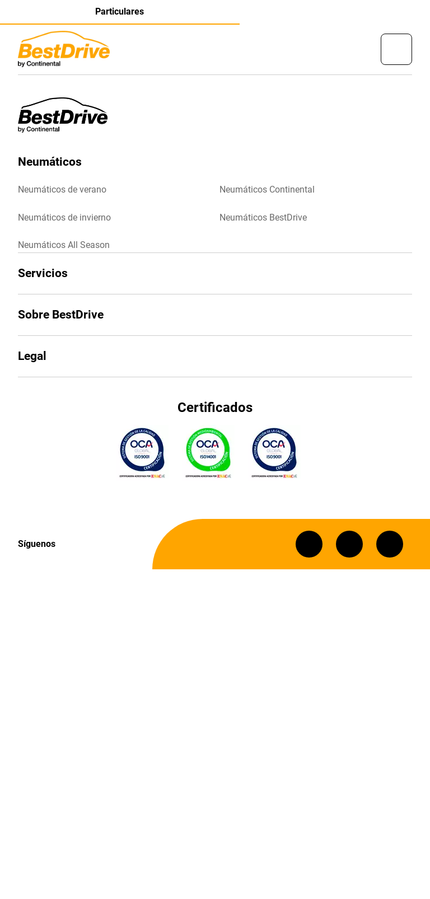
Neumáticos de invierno (64, 217)
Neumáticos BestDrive (263, 217)
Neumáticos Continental (267, 189)
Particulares (119, 11)
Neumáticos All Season (64, 245)
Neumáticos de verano (62, 189)
